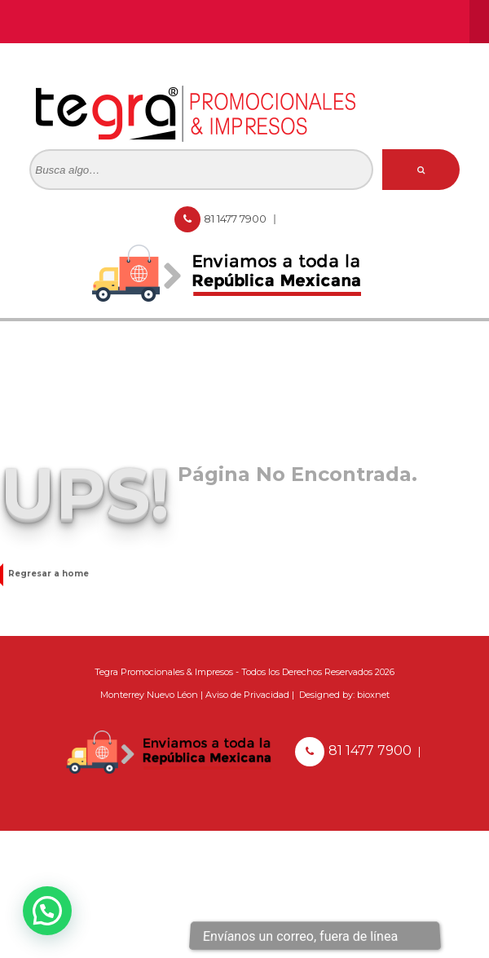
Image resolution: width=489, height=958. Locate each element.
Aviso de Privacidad (247, 694)
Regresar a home (44, 573)
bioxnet (373, 694)
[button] (47, 910)
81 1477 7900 (236, 218)
